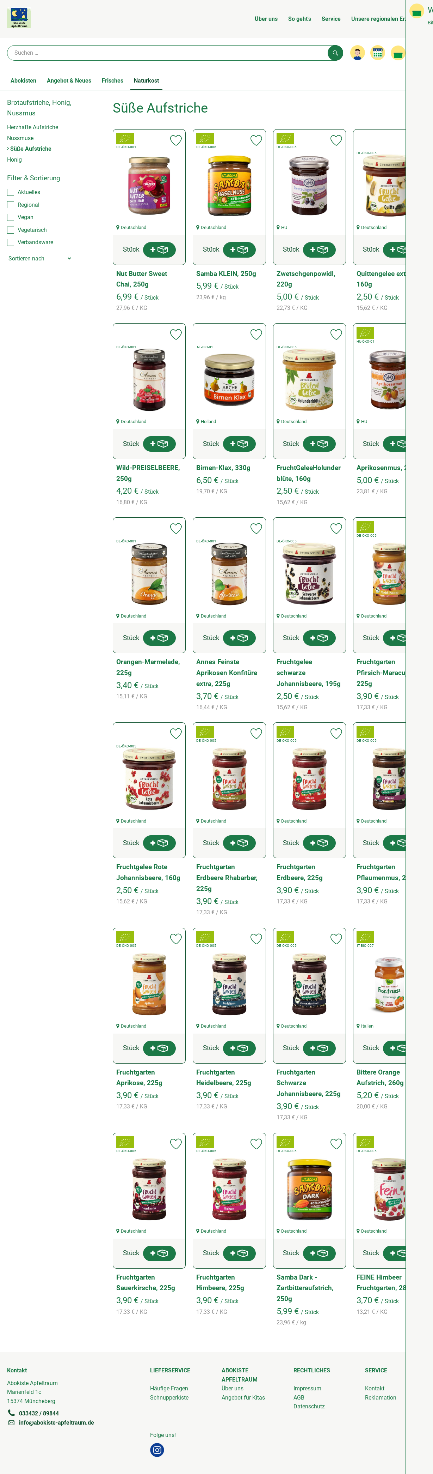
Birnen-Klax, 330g (223, 468)
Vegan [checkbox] (25, 217)
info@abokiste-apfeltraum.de (50, 1422)
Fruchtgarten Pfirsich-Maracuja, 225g (385, 672)
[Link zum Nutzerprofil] (357, 52)
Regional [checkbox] (28, 204)
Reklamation (380, 1397)
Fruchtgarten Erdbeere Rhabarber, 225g (227, 877)
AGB (298, 1397)
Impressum (307, 1388)
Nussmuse (20, 138)
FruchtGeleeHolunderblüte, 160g (309, 473)
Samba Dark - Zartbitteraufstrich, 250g (305, 1288)
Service (331, 19)
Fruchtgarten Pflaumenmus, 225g (387, 872)
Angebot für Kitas (243, 1397)
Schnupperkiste (169, 1397)
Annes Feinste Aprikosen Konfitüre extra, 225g (226, 672)
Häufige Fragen (169, 1388)
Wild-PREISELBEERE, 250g (148, 473)
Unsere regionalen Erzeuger (386, 19)
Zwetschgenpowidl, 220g (306, 279)
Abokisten (23, 80)
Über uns (266, 19)
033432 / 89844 (33, 1413)
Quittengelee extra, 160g (385, 279)
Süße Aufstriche (29, 148)
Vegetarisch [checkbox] (32, 230)
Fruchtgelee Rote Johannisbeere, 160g (148, 872)
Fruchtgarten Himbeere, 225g (220, 1282)
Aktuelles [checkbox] (29, 192)
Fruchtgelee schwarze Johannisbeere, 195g (309, 672)
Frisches (112, 80)
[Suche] (175, 53)
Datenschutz (309, 1406)
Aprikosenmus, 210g (388, 468)
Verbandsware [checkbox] (35, 242)
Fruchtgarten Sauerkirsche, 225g (145, 1282)
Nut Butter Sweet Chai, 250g (141, 279)
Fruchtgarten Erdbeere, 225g (300, 872)
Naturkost (146, 80)
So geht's (299, 19)
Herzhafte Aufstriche (32, 127)
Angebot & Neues (69, 80)
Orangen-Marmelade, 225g (148, 667)
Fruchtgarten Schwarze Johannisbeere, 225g (309, 1083)
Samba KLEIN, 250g (226, 274)
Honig (14, 159)
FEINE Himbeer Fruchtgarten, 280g (385, 1282)
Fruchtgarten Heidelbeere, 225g (223, 1077)
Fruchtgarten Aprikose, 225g (139, 1077)
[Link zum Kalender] (377, 52)
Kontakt (374, 1388)
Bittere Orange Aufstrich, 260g (380, 1077)
